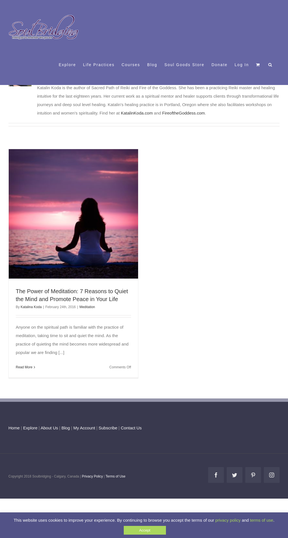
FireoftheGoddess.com (183, 113)
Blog (65, 427)
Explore (30, 427)
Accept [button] (144, 530)
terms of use (261, 520)
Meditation (87, 307)
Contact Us (130, 427)
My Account (84, 427)
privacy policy (227, 520)
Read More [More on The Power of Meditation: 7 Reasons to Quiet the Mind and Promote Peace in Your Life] (24, 367)
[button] (270, 64)
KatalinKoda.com (137, 113)
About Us (49, 427)
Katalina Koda (31, 307)
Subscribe (108, 427)
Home (14, 427)
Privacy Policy (92, 476)
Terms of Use (115, 476)
